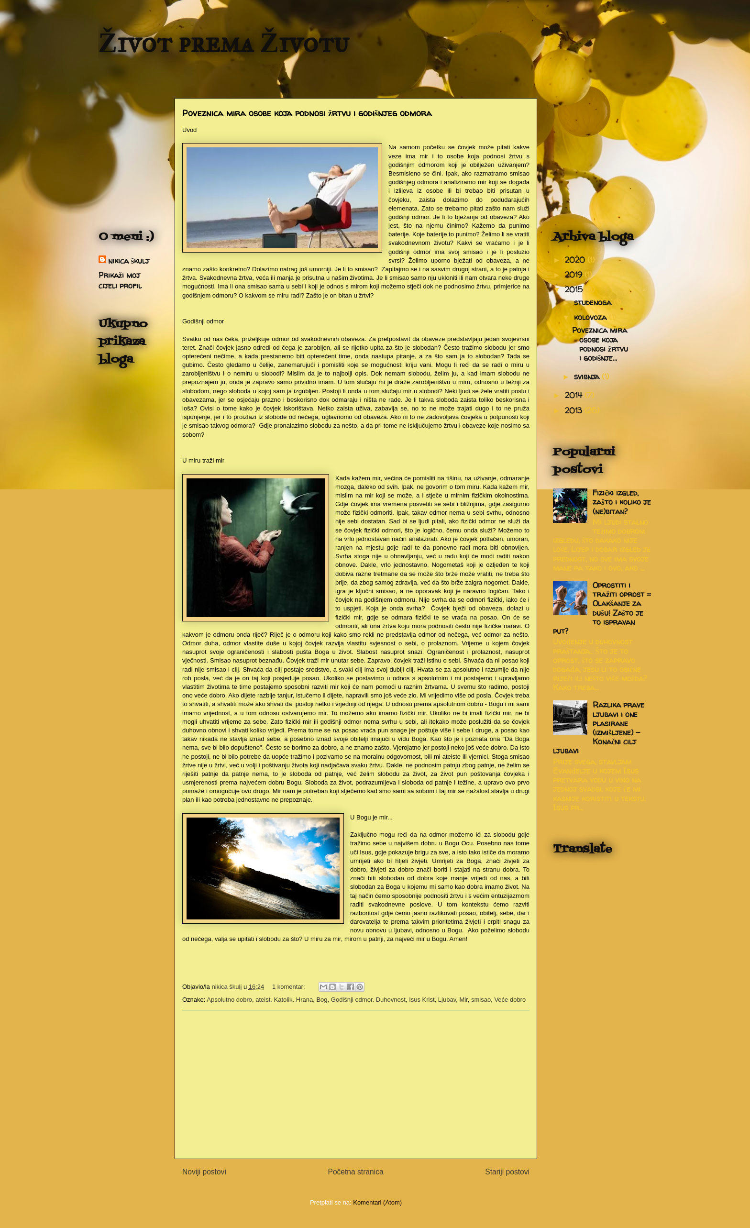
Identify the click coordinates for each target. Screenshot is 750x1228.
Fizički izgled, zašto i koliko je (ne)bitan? (622, 501)
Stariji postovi (507, 1172)
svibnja (588, 376)
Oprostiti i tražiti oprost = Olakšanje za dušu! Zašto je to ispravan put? (602, 608)
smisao (481, 999)
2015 (575, 289)
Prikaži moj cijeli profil (120, 280)
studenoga (594, 302)
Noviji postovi (204, 1172)
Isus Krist (421, 999)
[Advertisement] (355, 1084)
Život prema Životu (223, 42)
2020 (576, 259)
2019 (575, 274)
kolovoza (591, 317)
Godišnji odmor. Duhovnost (368, 999)
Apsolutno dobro (229, 999)
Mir (463, 999)
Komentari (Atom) (377, 1202)
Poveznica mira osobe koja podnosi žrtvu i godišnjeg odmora (307, 113)
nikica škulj (128, 260)
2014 (575, 395)
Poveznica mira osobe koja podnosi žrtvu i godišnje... (600, 344)
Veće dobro (510, 999)
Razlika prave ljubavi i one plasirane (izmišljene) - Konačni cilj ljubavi (598, 727)
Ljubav (447, 999)
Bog (321, 999)
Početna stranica (355, 1172)
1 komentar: (289, 986)
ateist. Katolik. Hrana (284, 999)
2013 (575, 410)
